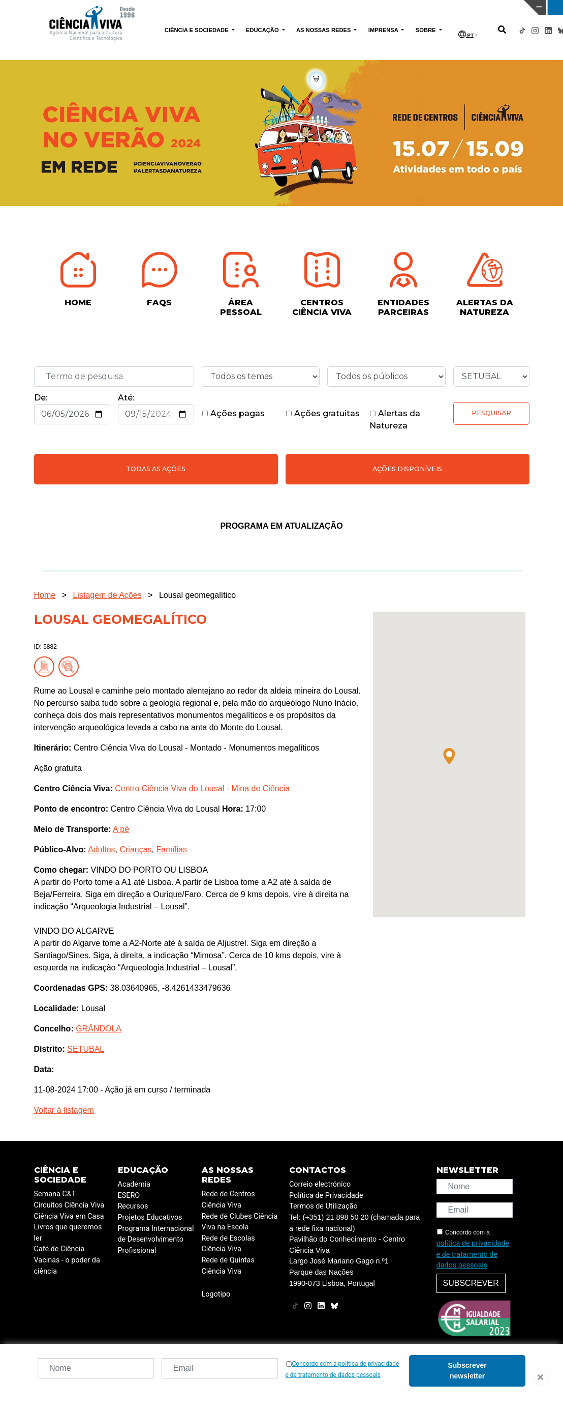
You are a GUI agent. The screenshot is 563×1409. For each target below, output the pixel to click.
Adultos (101, 849)
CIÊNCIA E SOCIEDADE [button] (197, 30)
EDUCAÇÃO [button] (263, 30)
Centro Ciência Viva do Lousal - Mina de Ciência (202, 788)
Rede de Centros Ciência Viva (228, 1200)
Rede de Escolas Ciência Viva (228, 1244)
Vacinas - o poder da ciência (67, 1266)
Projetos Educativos (150, 1217)
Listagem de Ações (107, 595)
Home (45, 595)
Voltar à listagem (64, 1110)
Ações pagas (233, 413)
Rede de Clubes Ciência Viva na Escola (240, 1222)
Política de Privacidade (326, 1195)
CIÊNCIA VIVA (376, 7)
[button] (449, 756)
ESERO (129, 1195)
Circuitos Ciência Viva (69, 1205)
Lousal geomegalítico (197, 595)
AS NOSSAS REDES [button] (324, 30)
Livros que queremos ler (68, 1233)
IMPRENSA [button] (384, 30)
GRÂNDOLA (98, 1028)
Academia (134, 1184)
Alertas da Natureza (394, 419)
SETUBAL (85, 1049)
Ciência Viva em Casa (69, 1216)
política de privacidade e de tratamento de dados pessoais (473, 1254)
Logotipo (216, 1294)
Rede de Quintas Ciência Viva (228, 1266)
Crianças (135, 849)
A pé (121, 829)
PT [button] (466, 34)
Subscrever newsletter (467, 1370)
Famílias (171, 849)
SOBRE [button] (426, 30)
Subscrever (471, 1283)
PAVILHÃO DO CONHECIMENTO (248, 6)
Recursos (133, 1206)
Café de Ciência (59, 1249)
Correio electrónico (320, 1184)
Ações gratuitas (323, 413)
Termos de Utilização (323, 1206)
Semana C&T (55, 1194)
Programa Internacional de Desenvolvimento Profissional (156, 1239)
